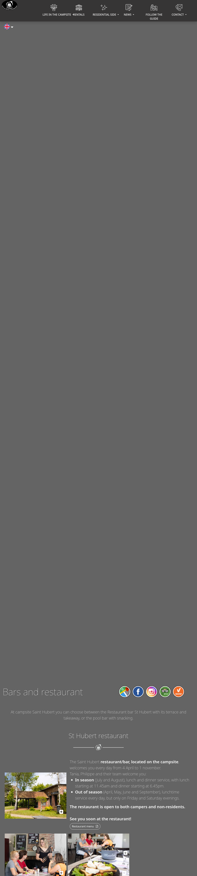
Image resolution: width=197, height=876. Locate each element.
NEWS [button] (128, 11)
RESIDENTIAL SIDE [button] (104, 11)
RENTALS (78, 11)
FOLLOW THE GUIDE (154, 13)
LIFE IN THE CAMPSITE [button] (54, 11)
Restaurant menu (85, 826)
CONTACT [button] (178, 11)
